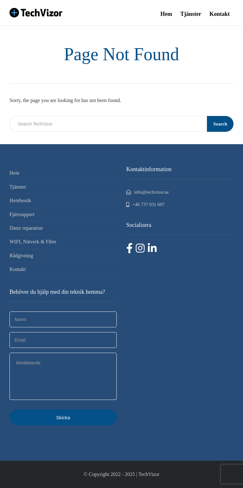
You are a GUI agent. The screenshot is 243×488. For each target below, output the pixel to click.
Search (220, 123)
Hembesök (20, 200)
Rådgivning (21, 255)
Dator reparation (26, 228)
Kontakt (219, 14)
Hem (166, 14)
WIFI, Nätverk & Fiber (32, 241)
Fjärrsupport (21, 214)
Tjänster (190, 14)
